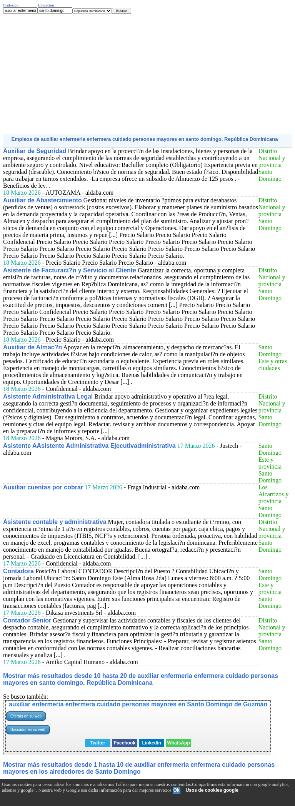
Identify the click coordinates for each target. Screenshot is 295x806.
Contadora (18, 571)
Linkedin (151, 743)
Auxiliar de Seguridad (34, 151)
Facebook (124, 743)
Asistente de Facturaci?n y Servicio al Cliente (69, 270)
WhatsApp (178, 743)
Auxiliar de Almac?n (32, 347)
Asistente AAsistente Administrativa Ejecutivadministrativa (89, 445)
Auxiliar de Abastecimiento (42, 200)
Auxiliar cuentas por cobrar (43, 487)
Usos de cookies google (212, 790)
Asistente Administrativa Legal (48, 396)
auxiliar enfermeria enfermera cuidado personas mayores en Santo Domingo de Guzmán (138, 704)
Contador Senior (27, 620)
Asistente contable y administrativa (55, 522)
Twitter (97, 743)
